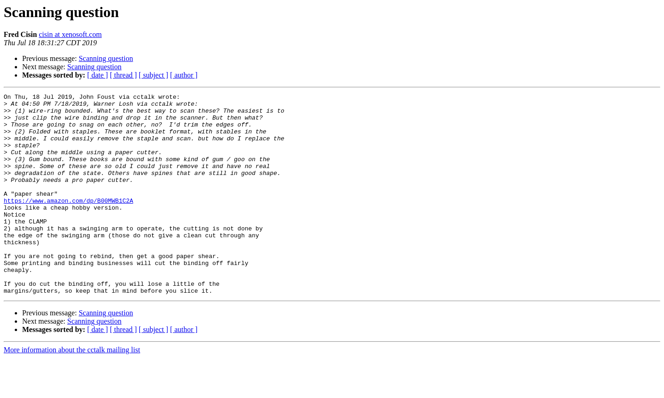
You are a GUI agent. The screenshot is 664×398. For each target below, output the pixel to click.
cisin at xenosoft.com (70, 34)
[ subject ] (153, 75)
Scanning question (106, 58)
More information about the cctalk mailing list (72, 390)
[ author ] (184, 75)
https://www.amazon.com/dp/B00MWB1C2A (68, 222)
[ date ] (97, 75)
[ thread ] (123, 75)
